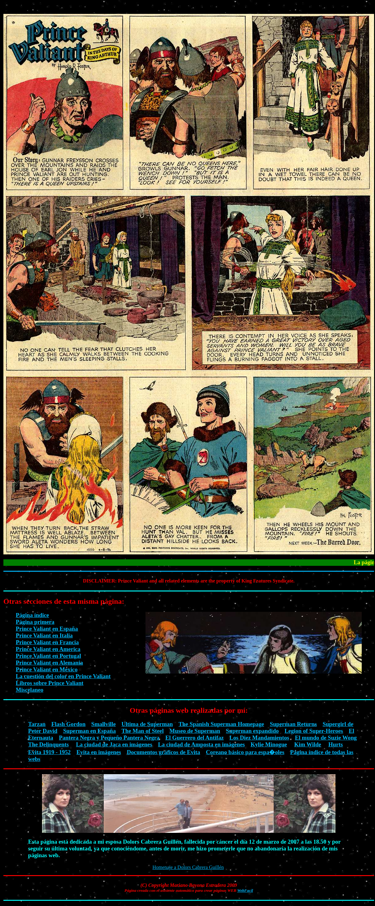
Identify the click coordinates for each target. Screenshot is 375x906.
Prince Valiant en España (47, 628)
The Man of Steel (142, 731)
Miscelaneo (29, 690)
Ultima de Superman (147, 724)
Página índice (32, 615)
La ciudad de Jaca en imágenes (114, 744)
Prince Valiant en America (48, 649)
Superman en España (89, 731)
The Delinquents (48, 744)
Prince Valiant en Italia (44, 635)
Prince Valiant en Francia (47, 642)
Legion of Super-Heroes (313, 731)
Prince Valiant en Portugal (48, 656)
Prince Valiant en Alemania (49, 662)
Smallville (103, 724)
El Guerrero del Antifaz (194, 737)
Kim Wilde (307, 744)
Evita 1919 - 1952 (49, 752)
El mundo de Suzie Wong (326, 737)
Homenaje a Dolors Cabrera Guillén (188, 867)
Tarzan (36, 724)
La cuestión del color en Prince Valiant (63, 676)
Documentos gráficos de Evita (163, 752)
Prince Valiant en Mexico (47, 669)
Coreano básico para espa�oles (245, 752)
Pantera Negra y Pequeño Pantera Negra (109, 737)
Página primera (35, 622)
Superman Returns (293, 724)
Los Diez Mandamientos (259, 737)
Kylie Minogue (269, 744)
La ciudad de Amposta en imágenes (201, 744)
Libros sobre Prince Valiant (49, 683)
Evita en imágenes (98, 752)
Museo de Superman (195, 731)
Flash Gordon (68, 724)
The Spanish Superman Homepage (221, 724)
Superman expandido (252, 731)
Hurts (335, 744)
